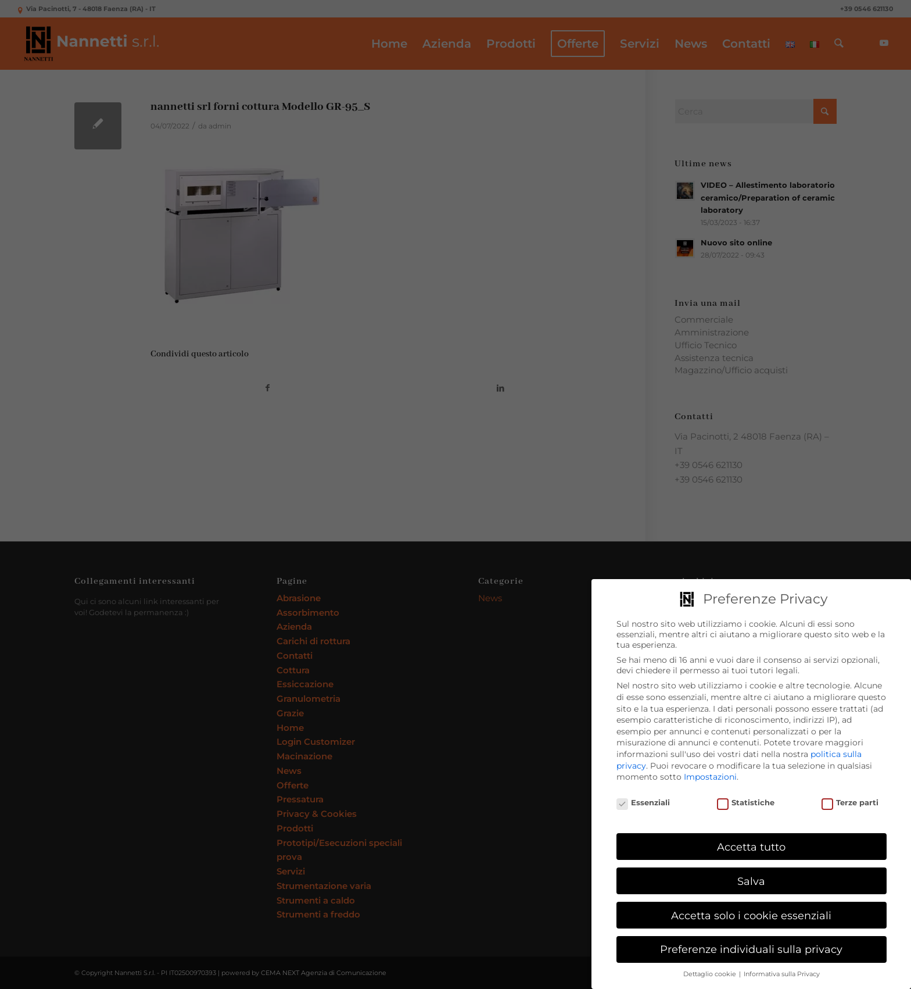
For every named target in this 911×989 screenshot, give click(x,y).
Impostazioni (710, 774)
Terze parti (850, 800)
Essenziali (643, 800)
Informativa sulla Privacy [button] (782, 972)
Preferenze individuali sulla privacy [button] (751, 947)
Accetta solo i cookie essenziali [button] (751, 912)
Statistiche (746, 800)
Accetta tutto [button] (751, 844)
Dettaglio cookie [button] (710, 972)
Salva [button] (751, 879)
